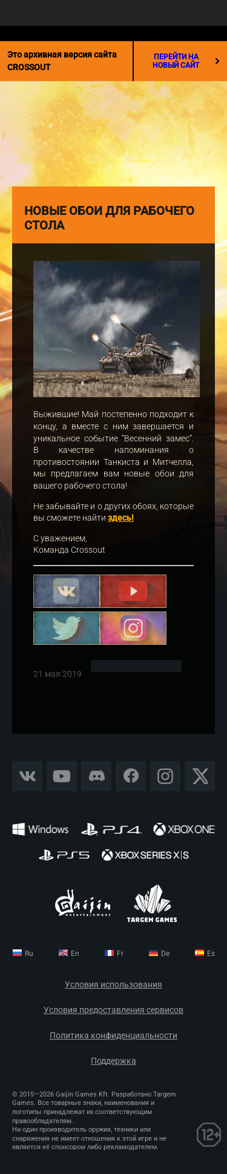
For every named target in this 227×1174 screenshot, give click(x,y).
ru (29, 953)
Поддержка (113, 1061)
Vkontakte (27, 776)
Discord (96, 776)
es (211, 953)
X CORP (200, 776)
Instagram (165, 776)
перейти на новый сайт (186, 61)
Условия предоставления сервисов (113, 1010)
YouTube (62, 776)
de (165, 953)
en (75, 953)
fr (120, 953)
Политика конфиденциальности (113, 1036)
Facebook (131, 776)
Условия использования (113, 985)
